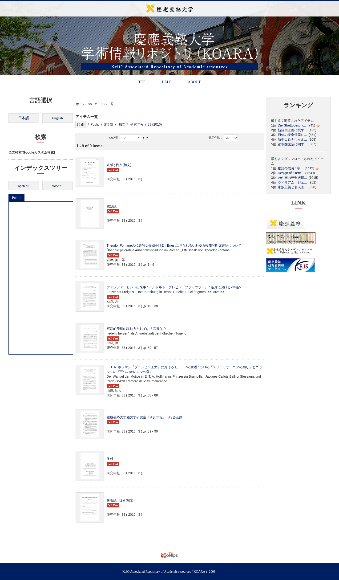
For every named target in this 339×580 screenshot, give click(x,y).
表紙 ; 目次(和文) (119, 165)
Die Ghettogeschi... (292, 125)
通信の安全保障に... (292, 135)
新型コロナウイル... (292, 139)
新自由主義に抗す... (292, 130)
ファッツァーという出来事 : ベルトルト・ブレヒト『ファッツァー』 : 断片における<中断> (174, 287)
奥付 (110, 459)
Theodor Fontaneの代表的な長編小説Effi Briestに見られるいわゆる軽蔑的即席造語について (174, 245)
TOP (141, 82)
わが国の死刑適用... (292, 178)
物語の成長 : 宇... (290, 168)
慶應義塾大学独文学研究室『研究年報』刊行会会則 (144, 417)
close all (57, 186)
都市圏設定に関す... (292, 144)
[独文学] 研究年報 (131, 124)
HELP (166, 82)
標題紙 (112, 206)
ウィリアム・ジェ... (292, 182)
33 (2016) (155, 124)
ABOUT (194, 82)
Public (16, 198)
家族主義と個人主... (292, 187)
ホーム (81, 104)
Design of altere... (291, 173)
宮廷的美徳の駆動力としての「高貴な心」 (138, 329)
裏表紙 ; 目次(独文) (121, 500)
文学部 (108, 124)
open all (23, 186)
